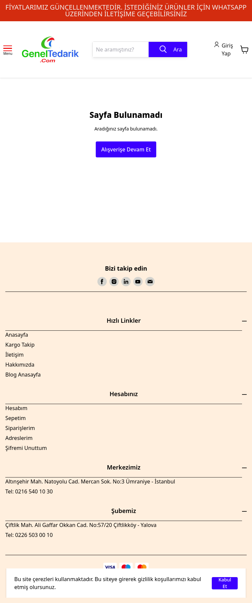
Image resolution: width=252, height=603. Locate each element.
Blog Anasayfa (23, 374)
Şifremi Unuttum (26, 448)
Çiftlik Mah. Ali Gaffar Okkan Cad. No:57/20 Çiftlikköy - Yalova (81, 525)
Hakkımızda (19, 364)
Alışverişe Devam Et (126, 149)
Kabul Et (224, 583)
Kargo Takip (20, 344)
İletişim (14, 354)
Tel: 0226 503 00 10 (29, 535)
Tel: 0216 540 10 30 (29, 491)
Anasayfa (16, 334)
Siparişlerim (20, 428)
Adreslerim (19, 438)
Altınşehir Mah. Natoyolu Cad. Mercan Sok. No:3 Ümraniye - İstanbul (90, 481)
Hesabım (16, 408)
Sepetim (15, 418)
